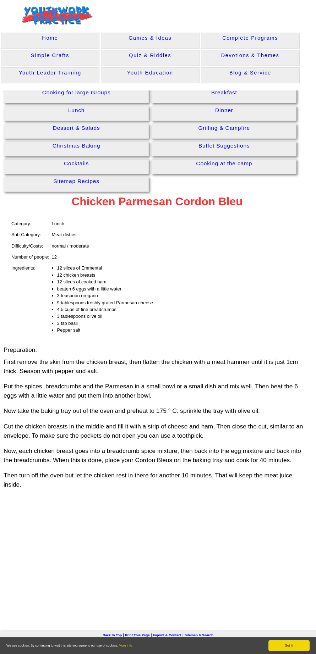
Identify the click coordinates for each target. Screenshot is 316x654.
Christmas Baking (76, 146)
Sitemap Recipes (76, 181)
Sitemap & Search (199, 635)
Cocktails (76, 163)
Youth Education (150, 73)
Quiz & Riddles (150, 55)
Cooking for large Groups (76, 92)
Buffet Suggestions (224, 146)
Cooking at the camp (224, 163)
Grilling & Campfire (224, 128)
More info (125, 645)
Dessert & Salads (76, 128)
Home (50, 38)
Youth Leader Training (50, 73)
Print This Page (137, 635)
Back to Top (112, 635)
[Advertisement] (158, 548)
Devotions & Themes (250, 55)
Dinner (224, 110)
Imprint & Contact (167, 635)
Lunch (76, 110)
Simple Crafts (50, 55)
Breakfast (224, 92)
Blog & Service (250, 73)
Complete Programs (250, 38)
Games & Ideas (150, 38)
